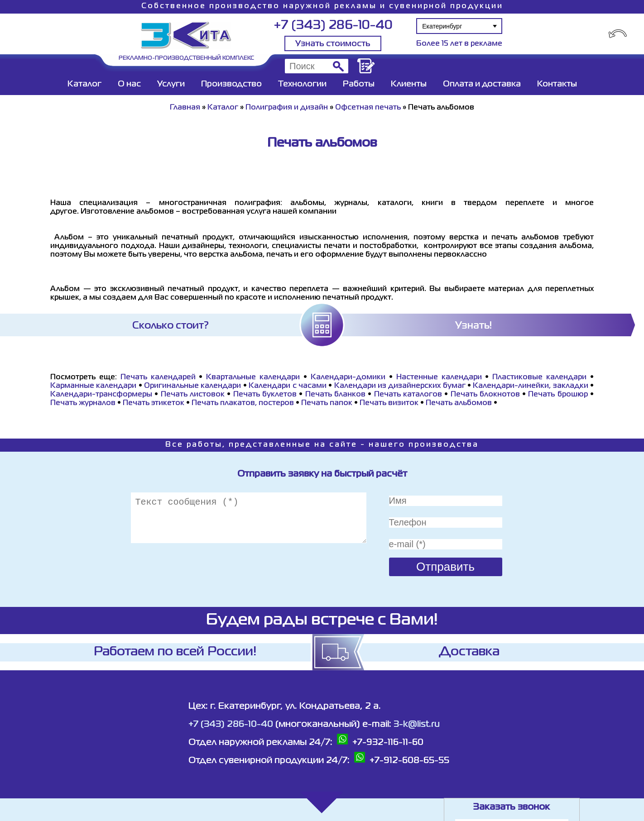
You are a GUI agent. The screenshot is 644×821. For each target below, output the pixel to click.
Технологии (302, 84)
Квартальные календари (253, 377)
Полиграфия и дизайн (286, 108)
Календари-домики (348, 377)
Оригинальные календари (192, 386)
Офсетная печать (368, 108)
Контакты (557, 84)
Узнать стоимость (332, 44)
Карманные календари (93, 386)
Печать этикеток (153, 403)
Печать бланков (335, 394)
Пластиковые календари (539, 377)
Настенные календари (439, 377)
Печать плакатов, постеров (243, 403)
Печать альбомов (459, 403)
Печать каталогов (408, 394)
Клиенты (409, 84)
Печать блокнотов (485, 394)
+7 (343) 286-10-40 (333, 25)
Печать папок (326, 403)
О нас (129, 84)
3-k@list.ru (417, 724)
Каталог (84, 84)
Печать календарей (158, 377)
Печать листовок (193, 394)
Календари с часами (288, 386)
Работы (359, 84)
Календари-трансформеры (101, 394)
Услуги (171, 84)
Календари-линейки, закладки (530, 386)
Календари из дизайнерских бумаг (400, 386)
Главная (185, 108)
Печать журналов (82, 403)
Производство (231, 84)
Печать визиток (389, 403)
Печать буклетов (265, 394)
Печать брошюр (557, 394)
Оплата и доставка (482, 84)
